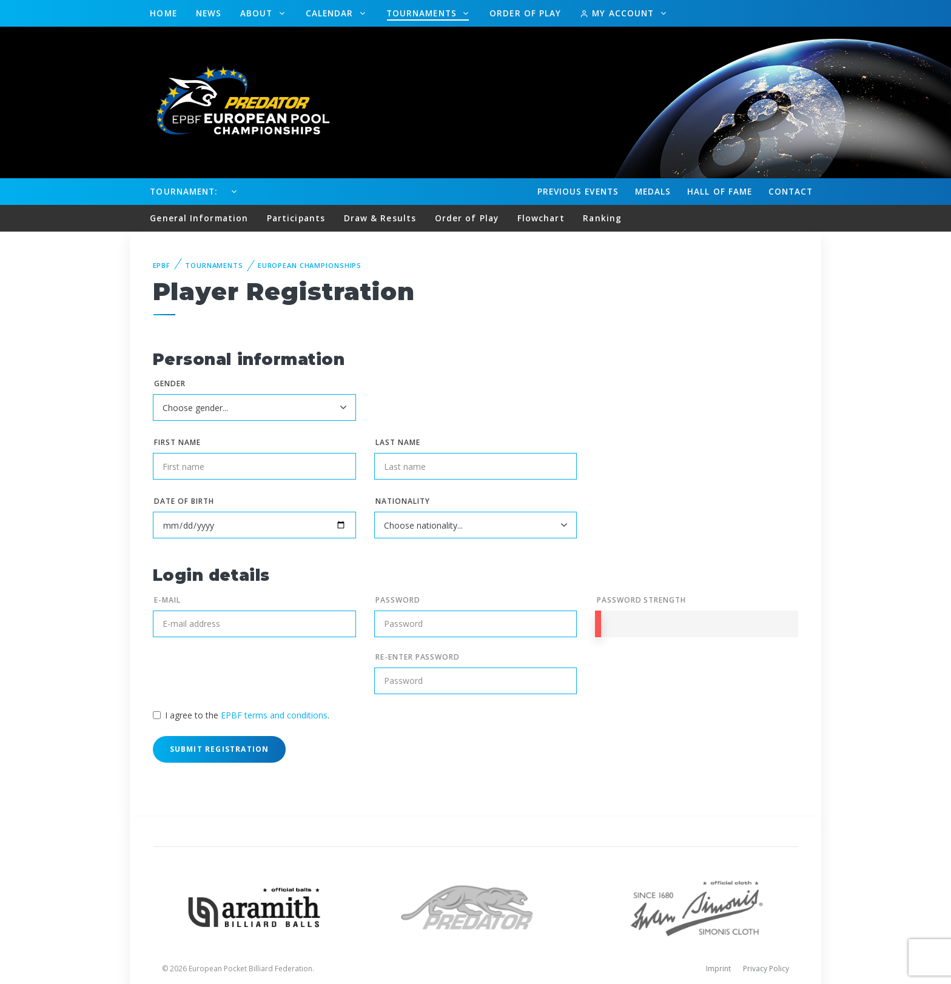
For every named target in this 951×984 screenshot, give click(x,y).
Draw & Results (380, 218)
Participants (296, 218)
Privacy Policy (766, 968)
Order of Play (525, 13)
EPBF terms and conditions (274, 715)
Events (578, 191)
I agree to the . (247, 715)
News (208, 13)
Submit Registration (219, 749)
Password (397, 600)
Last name (397, 442)
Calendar (331, 13)
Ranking (602, 218)
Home (163, 13)
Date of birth (183, 501)
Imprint (718, 968)
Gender (170, 383)
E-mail (167, 600)
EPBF (162, 265)
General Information (199, 218)
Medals (653, 191)
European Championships (309, 265)
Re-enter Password (417, 657)
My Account (618, 13)
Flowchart (541, 218)
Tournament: (183, 191)
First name (177, 442)
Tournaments (423, 13)
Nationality (402, 501)
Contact (790, 191)
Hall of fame (719, 191)
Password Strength (641, 600)
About (258, 13)
